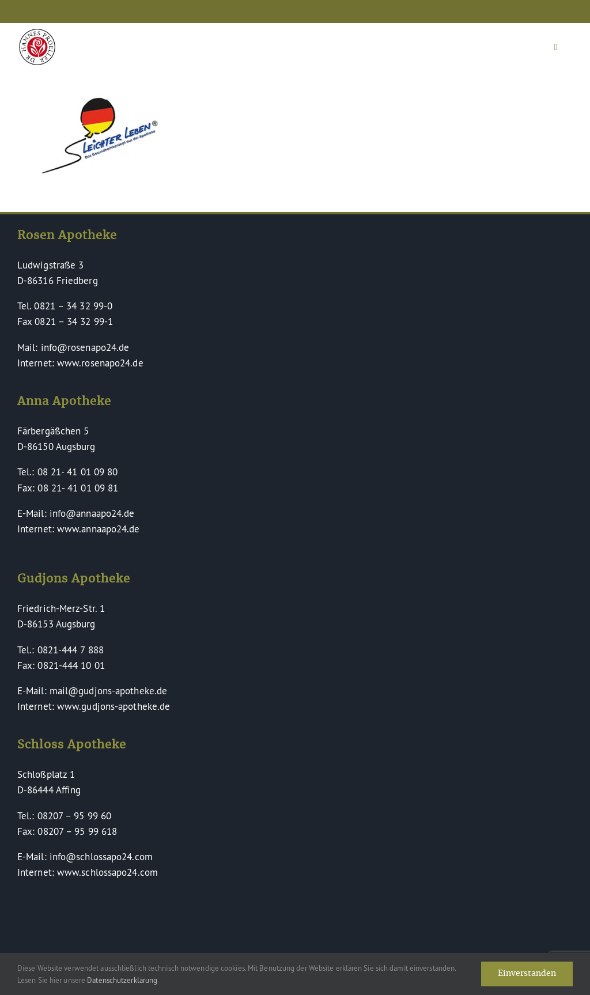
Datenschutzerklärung (122, 980)
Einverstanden (527, 974)
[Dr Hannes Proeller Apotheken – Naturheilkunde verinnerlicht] (37, 34)
